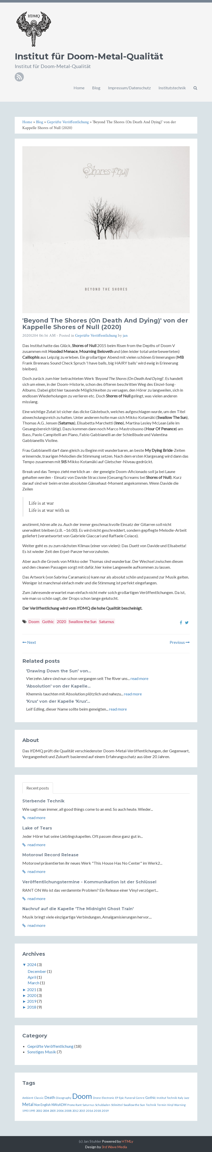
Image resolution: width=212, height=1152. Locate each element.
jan (125, 335)
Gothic (48, 621)
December (37, 971)
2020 (61, 621)
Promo (71, 1104)
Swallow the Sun (82, 621)
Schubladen (102, 1104)
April (32, 977)
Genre (140, 1097)
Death (49, 1097)
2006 (60, 1110)
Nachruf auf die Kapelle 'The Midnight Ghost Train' (78, 908)
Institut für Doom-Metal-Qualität (89, 56)
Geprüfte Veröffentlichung (96, 335)
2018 (31, 1007)
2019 (31, 1001)
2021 (31, 989)
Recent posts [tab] (37, 787)
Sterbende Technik (43, 801)
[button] (195, 87)
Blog (96, 87)
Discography (63, 1097)
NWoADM (58, 1105)
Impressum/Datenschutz (129, 87)
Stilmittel (117, 1104)
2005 (53, 1110)
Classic (39, 1097)
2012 (75, 1110)
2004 (46, 1110)
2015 (82, 1110)
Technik (151, 1104)
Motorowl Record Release (50, 854)
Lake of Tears (37, 828)
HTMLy (127, 1141)
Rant (79, 1104)
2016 (89, 1110)
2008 (68, 1110)
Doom (33, 621)
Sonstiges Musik (41, 1051)
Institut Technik (167, 1097)
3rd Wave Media (114, 1147)
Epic (121, 1097)
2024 (31, 964)
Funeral (130, 1097)
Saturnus (106, 621)
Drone (97, 1097)
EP (116, 1097)
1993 (25, 1110)
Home (79, 87)
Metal (27, 1104)
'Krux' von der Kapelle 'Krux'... (58, 701)
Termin (161, 1104)
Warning (180, 1104)
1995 (32, 1110)
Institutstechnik (172, 87)
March (33, 982)
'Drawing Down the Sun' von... (58, 671)
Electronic (108, 1097)
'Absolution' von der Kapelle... (58, 686)
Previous (180, 642)
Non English (42, 1105)
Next (29, 642)
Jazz (186, 1097)
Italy (180, 1097)
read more (139, 678)
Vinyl (170, 1104)
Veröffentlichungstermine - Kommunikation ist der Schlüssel (89, 882)
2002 (39, 1110)
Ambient (27, 1097)
